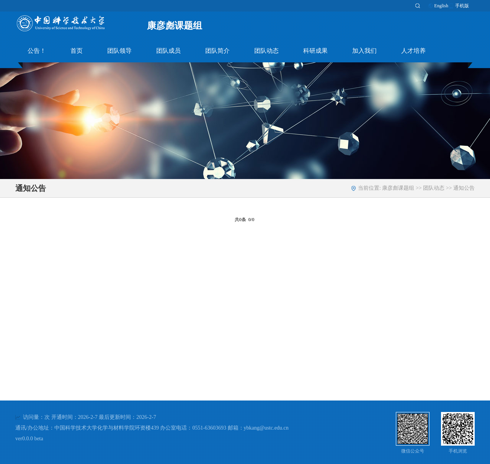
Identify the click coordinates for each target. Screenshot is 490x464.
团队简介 (217, 50)
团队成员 (168, 50)
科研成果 (315, 50)
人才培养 (413, 50)
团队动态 (266, 50)
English (441, 5)
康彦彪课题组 (174, 26)
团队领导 (119, 50)
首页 (76, 50)
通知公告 (464, 188)
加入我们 (364, 50)
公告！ (37, 50)
